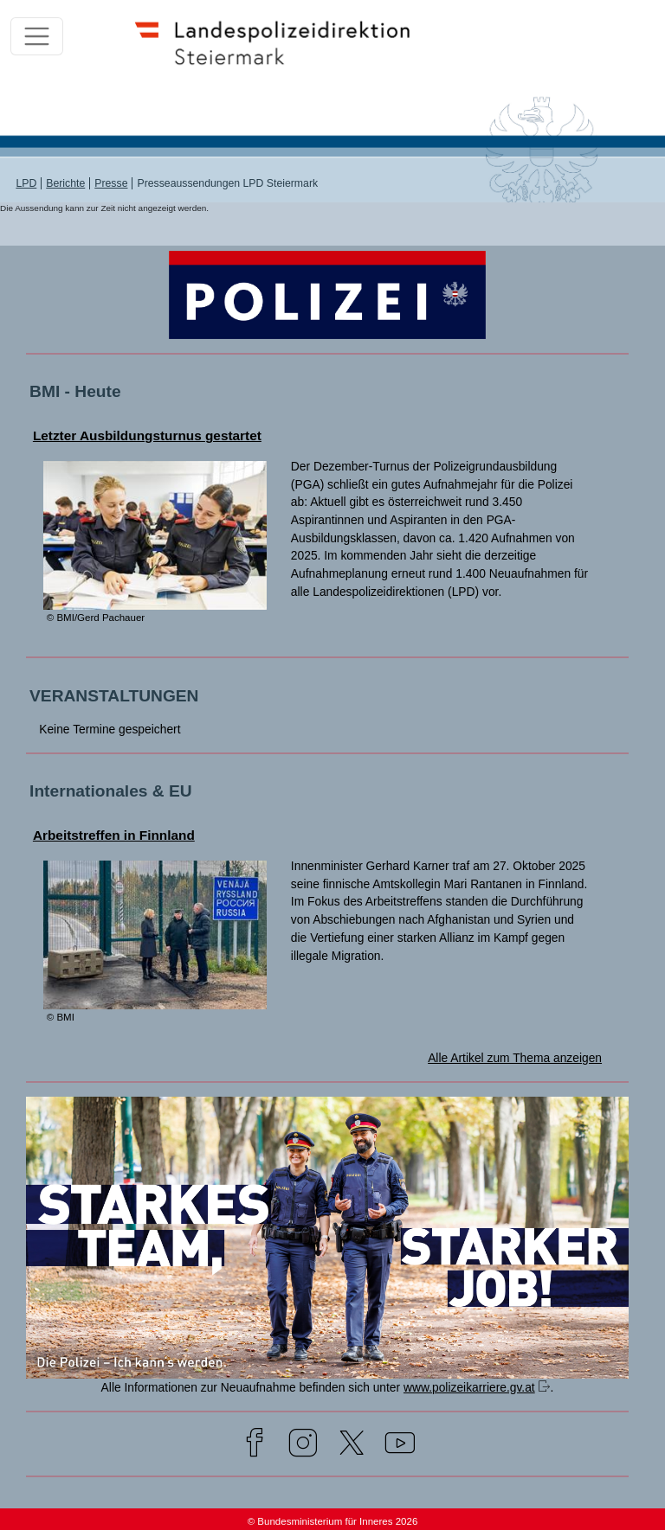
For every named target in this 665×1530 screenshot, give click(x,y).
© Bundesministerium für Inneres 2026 (333, 1521)
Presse (110, 183)
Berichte (65, 183)
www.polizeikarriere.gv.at (469, 1387)
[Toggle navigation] (36, 36)
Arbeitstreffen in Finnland (114, 835)
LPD (26, 183)
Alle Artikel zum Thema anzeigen (515, 1058)
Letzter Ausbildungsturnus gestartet (147, 435)
